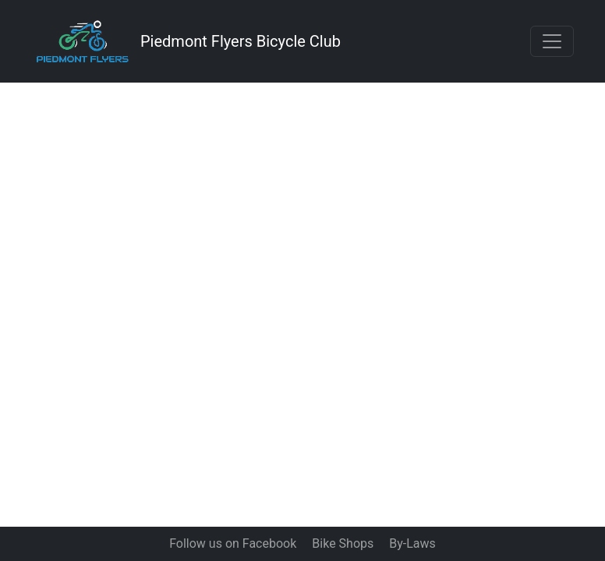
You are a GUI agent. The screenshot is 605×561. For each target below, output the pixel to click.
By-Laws (412, 543)
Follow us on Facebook (232, 543)
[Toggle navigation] (552, 41)
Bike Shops (342, 543)
